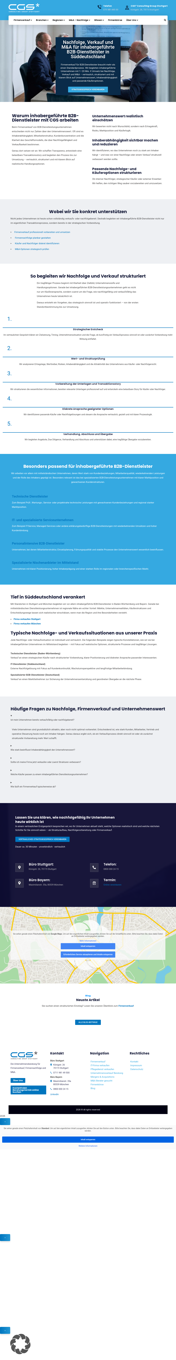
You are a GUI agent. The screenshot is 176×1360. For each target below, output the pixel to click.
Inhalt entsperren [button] (88, 946)
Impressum (136, 1065)
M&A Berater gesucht (101, 1080)
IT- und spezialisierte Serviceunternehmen (43, 520)
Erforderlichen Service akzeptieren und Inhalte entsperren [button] (88, 954)
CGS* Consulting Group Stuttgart (149, 6)
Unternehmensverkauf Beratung (107, 1073)
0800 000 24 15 (60, 1089)
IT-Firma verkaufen (100, 1065)
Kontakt (134, 1061)
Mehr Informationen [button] (88, 941)
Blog (93, 1088)
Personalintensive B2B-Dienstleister (38, 543)
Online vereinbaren (113, 884)
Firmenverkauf (98, 1061)
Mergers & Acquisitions (102, 1076)
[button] (88, 1344)
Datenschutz (136, 1069)
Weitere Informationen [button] (88, 1146)
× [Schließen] (5, 1121)
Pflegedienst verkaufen (102, 1069)
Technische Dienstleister (30, 496)
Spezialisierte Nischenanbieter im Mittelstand (45, 563)
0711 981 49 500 (61, 1072)
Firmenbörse (97, 1084)
